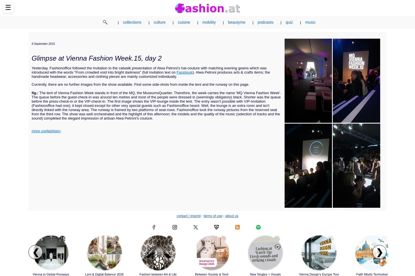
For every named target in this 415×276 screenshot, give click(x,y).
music (310, 22)
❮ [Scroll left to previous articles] (35, 252)
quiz (289, 22)
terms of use (213, 216)
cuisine (184, 22)
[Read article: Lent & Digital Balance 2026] (104, 253)
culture (159, 22)
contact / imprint (189, 216)
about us (231, 216)
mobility (209, 22)
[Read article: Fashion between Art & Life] (158, 253)
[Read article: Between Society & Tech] (212, 253)
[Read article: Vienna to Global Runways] (51, 253)
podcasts (266, 22)
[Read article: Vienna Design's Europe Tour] (319, 253)
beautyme (236, 22)
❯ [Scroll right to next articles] (379, 252)
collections (132, 22)
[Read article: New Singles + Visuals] (265, 253)
